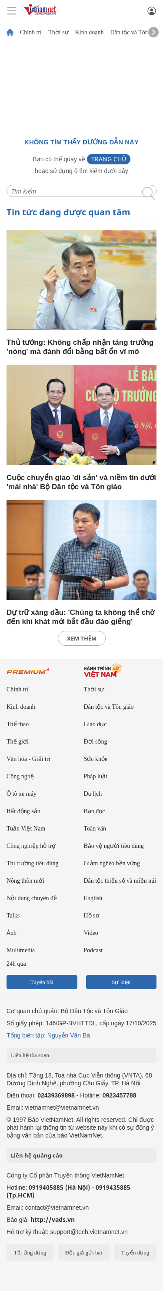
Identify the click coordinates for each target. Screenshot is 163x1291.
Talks (13, 915)
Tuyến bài (41, 982)
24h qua (16, 964)
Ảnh (12, 933)
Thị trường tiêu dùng (33, 863)
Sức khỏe (96, 759)
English (93, 898)
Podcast (93, 950)
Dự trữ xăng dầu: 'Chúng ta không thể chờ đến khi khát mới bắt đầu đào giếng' (80, 617)
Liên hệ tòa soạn (30, 1055)
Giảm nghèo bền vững (112, 863)
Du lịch (93, 794)
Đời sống (95, 741)
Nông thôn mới (25, 880)
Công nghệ (20, 776)
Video (91, 933)
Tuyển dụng (135, 1252)
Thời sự (58, 33)
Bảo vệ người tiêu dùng (114, 846)
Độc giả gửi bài (83, 1252)
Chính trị (31, 33)
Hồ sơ (92, 915)
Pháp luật (95, 776)
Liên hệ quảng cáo (37, 1155)
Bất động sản (23, 811)
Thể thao (18, 724)
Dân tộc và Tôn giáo (135, 33)
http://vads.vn (52, 1219)
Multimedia (21, 950)
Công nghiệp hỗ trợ (31, 846)
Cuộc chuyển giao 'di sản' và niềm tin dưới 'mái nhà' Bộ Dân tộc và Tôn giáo (81, 482)
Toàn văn (95, 828)
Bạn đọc (94, 811)
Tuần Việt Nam (26, 828)
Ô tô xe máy (22, 794)
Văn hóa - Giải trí (28, 759)
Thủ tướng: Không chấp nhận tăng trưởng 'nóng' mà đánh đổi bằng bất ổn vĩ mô (80, 347)
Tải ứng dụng (30, 1252)
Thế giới (18, 741)
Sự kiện (121, 982)
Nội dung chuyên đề (32, 898)
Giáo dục (95, 724)
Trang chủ (108, 159)
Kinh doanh (89, 33)
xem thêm (81, 638)
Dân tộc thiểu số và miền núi (120, 880)
